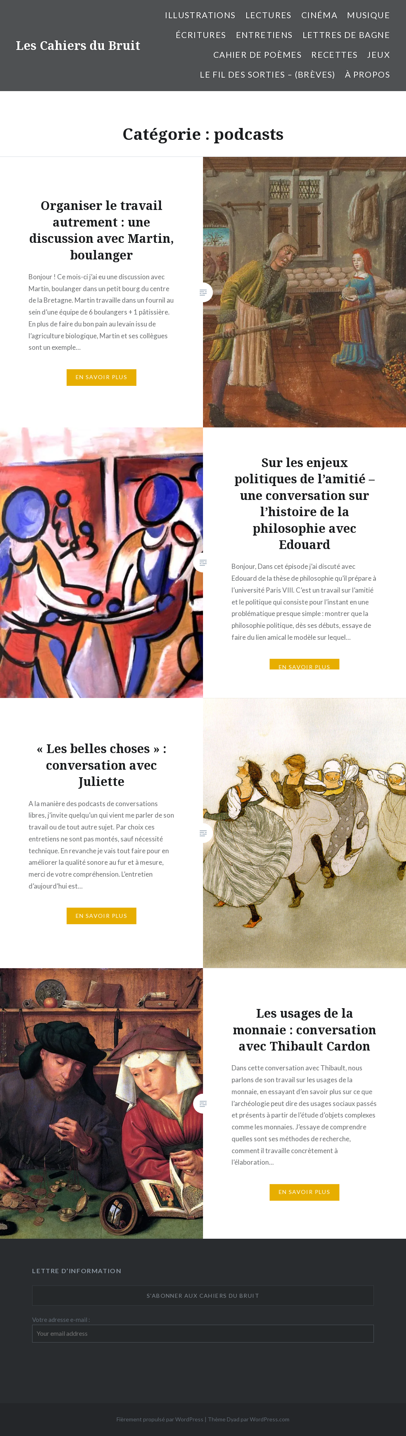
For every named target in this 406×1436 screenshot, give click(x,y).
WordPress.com (269, 1419)
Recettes (334, 54)
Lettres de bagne (346, 35)
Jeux (378, 54)
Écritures (201, 35)
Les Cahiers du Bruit (78, 45)
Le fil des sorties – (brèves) (267, 74)
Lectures (268, 15)
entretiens (264, 35)
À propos (367, 74)
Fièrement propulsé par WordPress (160, 1419)
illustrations (200, 15)
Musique (368, 15)
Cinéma (319, 15)
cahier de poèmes (257, 54)
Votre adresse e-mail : (61, 1319)
